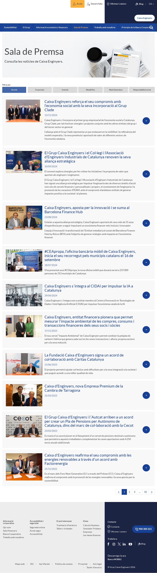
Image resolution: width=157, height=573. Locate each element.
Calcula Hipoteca (91, 527)
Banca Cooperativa (12, 535)
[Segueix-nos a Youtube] (131, 545)
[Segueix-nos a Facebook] (109, 545)
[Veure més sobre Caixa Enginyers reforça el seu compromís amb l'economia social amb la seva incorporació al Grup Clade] (78, 121)
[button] (78, 4)
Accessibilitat (36, 535)
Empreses (87, 533)
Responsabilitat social (142, 90)
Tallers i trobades (64, 530)
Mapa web (20, 565)
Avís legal (97, 565)
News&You (90, 90)
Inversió (65, 90)
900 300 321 (143, 530)
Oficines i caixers (119, 533)
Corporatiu (39, 90)
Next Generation (116, 90)
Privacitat (82, 565)
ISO (32, 565)
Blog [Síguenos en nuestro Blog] (141, 545)
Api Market (44, 565)
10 (146, 494)
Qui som (7, 529)
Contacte (115, 528)
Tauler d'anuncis (94, 569)
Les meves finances (91, 537)
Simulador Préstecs (92, 530)
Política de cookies (64, 565)
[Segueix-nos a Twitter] (119, 545)
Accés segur (35, 532)
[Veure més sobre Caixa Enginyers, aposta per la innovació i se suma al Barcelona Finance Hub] (78, 223)
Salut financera (10, 532)
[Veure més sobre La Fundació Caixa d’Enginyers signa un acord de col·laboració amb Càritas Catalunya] (78, 365)
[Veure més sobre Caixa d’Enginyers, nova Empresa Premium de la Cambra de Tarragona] (78, 396)
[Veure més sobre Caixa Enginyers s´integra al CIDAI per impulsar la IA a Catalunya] (78, 296)
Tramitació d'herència (67, 527)
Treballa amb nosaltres (13, 539)
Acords (14, 90)
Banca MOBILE (115, 560)
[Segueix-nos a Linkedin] (125, 545)
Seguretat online (37, 529)
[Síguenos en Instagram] (114, 545)
